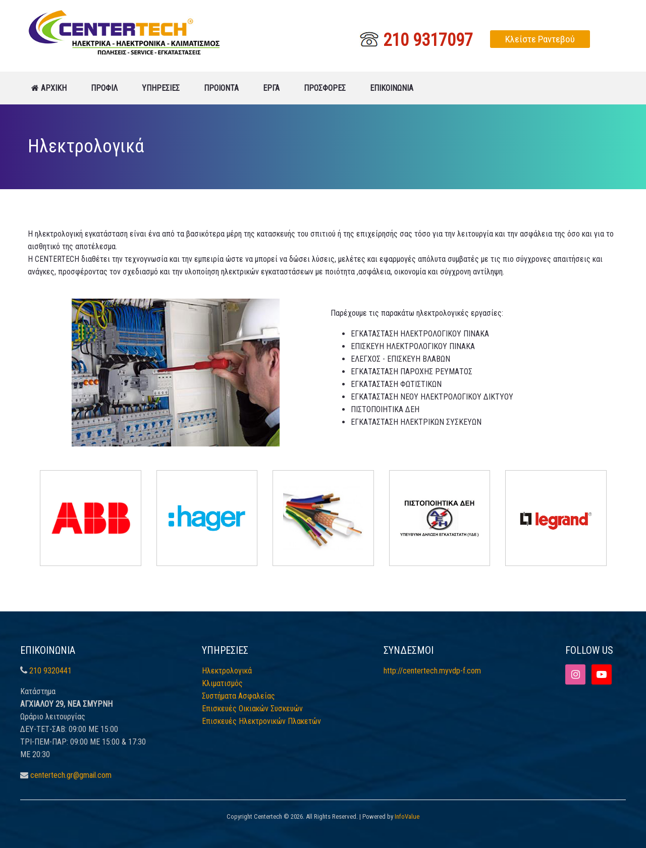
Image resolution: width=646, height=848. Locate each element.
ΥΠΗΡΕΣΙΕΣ (161, 88)
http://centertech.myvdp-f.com (432, 670)
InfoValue (407, 816)
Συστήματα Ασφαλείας (238, 696)
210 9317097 (416, 38)
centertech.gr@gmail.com (71, 775)
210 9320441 (50, 670)
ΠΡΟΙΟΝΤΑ (221, 88)
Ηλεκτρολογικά (227, 670)
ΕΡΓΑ (271, 88)
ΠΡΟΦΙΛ (104, 88)
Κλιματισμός (222, 683)
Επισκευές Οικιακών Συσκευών (252, 708)
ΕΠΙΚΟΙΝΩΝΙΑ (391, 88)
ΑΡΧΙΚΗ (49, 88)
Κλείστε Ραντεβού (540, 39)
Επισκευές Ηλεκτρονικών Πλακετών (261, 721)
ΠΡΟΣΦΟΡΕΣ (325, 88)
